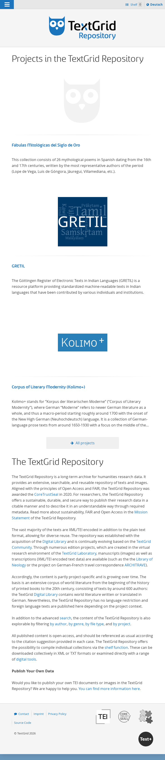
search (65, 618)
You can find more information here (109, 688)
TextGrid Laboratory (79, 553)
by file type (94, 623)
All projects (85, 442)
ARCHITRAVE (135, 565)
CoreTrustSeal (46, 494)
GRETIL (18, 266)
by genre (76, 623)
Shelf (136, 4)
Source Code (22, 723)
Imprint (39, 714)
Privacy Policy (57, 714)
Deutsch (157, 5)
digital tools (26, 659)
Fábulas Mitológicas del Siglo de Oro (46, 145)
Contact (23, 714)
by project (121, 623)
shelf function (116, 647)
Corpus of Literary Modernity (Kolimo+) (48, 387)
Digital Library (54, 541)
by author (58, 623)
